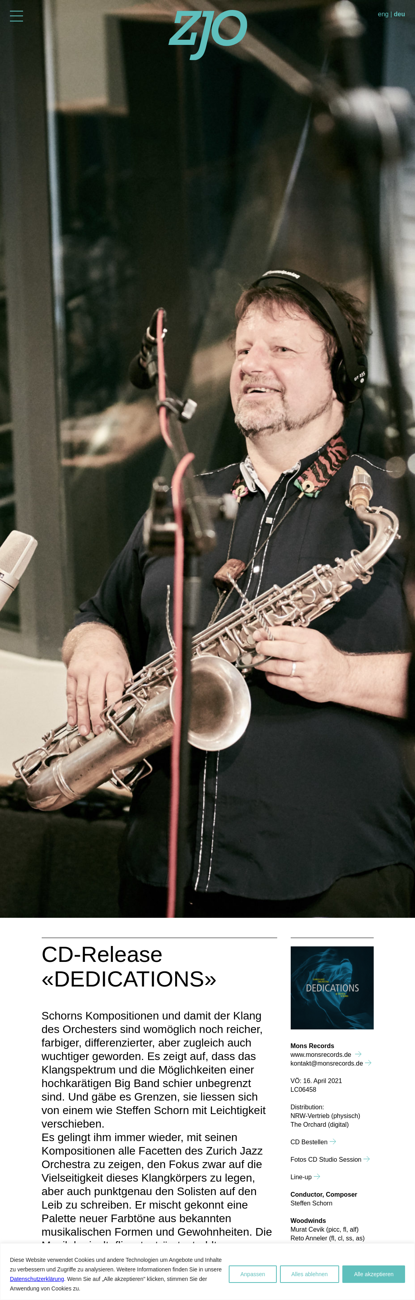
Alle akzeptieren (374, 1274)
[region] (207, 1271)
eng (383, 14)
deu (399, 14)
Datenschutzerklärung (37, 1279)
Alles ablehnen (309, 1274)
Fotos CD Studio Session (326, 1159)
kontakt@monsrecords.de (327, 1063)
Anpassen (252, 1274)
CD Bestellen (309, 1142)
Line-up (301, 1177)
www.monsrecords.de (322, 1054)
